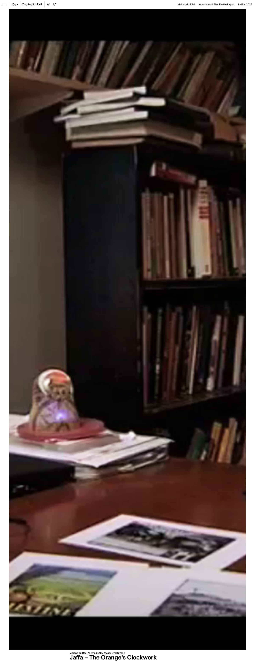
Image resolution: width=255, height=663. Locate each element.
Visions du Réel (78, 653)
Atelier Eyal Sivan (113, 653)
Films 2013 (95, 653)
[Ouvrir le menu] (4, 4)
